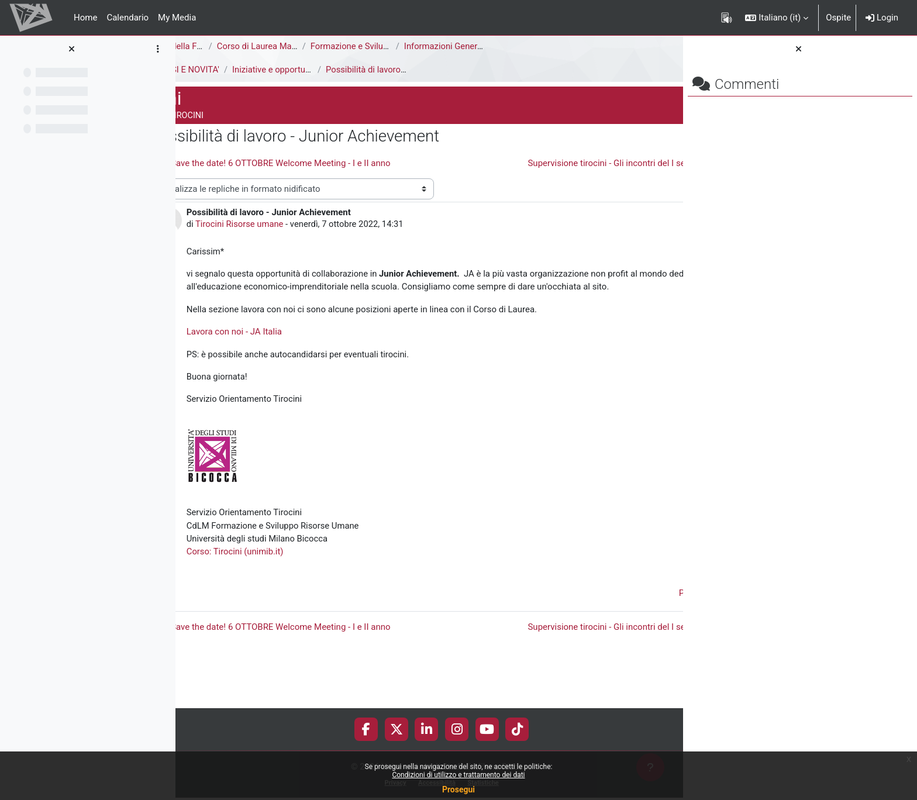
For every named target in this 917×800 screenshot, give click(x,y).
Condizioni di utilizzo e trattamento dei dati (458, 775)
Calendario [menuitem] (127, 17)
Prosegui (458, 789)
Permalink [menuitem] (599, 630)
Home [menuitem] (85, 17)
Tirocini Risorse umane (315, 245)
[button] (776, 17)
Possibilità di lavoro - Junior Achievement (482, 69)
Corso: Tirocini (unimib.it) (310, 588)
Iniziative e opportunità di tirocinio (374, 69)
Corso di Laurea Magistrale (343, 46)
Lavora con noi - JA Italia (308, 366)
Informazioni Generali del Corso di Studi (555, 46)
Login (882, 17)
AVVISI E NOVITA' (261, 69)
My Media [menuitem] (177, 17)
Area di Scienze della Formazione (249, 46)
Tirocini (200, 69)
